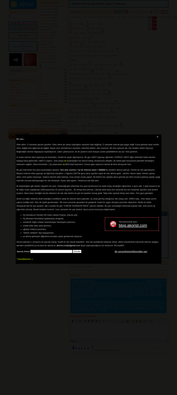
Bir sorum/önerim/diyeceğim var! (131, 251)
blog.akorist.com (133, 225)
